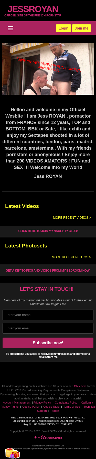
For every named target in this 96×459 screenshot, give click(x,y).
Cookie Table (51, 406)
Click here (80, 386)
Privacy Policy (42, 402)
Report (55, 410)
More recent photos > (71, 257)
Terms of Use (71, 406)
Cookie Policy (30, 406)
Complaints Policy (66, 402)
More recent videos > (72, 217)
